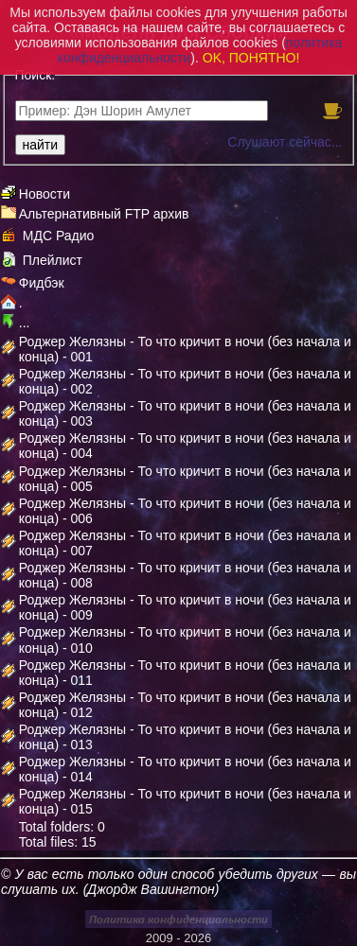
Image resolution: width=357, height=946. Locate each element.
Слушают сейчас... (284, 141)
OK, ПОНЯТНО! (251, 57)
